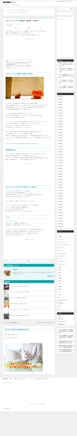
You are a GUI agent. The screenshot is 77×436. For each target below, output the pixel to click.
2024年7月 (61, 104)
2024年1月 (61, 121)
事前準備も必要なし (11, 64)
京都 (59, 269)
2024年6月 (61, 107)
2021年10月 (61, 196)
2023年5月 (61, 143)
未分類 (60, 289)
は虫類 (60, 236)
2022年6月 (61, 173)
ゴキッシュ (61, 250)
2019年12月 (61, 212)
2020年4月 (61, 201)
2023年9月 (61, 132)
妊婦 (59, 280)
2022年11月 (61, 160)
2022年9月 (61, 165)
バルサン (60, 258)
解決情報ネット (9, 2)
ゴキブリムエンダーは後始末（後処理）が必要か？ (17, 62)
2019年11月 (61, 215)
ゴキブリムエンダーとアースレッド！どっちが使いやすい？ (20, 309)
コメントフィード (62, 321)
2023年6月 (61, 140)
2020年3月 (61, 204)
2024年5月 (61, 110)
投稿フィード (61, 318)
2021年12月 (61, 190)
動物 (59, 275)
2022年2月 (61, 184)
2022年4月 (61, 179)
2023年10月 (61, 129)
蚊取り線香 (61, 303)
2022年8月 (61, 168)
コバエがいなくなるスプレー (64, 244)
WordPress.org (61, 324)
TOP (8, 378)
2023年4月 (61, 146)
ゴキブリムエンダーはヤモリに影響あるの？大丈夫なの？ (19, 315)
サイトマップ (6, 5)
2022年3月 (61, 182)
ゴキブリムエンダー (9, 25)
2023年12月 (61, 124)
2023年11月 (61, 126)
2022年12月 (61, 157)
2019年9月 (61, 220)
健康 (59, 272)
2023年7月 (61, 137)
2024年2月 (61, 118)
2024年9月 (61, 99)
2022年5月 (61, 176)
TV (59, 233)
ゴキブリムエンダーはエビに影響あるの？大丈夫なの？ (19, 286)
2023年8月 (61, 135)
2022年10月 (61, 162)
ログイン (60, 315)
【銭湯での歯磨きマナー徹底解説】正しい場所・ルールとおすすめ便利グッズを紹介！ (66, 70)
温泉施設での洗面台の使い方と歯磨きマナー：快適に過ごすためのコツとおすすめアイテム (66, 64)
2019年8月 (61, 223)
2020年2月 (61, 207)
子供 (59, 283)
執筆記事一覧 (50, 276)
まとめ (8, 67)
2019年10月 (61, 218)
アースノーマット (62, 242)
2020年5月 (61, 198)
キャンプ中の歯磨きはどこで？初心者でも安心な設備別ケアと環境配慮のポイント (66, 87)
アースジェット (62, 239)
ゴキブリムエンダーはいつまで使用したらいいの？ (18, 303)
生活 (59, 294)
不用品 (60, 267)
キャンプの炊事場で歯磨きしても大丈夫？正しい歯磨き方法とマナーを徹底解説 (66, 76)
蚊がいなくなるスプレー (63, 300)
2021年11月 (61, 193)
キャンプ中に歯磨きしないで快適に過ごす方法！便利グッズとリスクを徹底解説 (66, 82)
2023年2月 (61, 151)
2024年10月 (61, 96)
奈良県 (60, 278)
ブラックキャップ (62, 261)
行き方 (60, 305)
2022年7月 (61, 171)
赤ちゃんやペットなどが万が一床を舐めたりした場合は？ (19, 65)
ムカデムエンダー (62, 264)
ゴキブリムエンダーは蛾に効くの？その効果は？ (18, 297)
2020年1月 (61, 209)
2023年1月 (61, 154)
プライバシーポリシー (15, 5)
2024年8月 (61, 101)
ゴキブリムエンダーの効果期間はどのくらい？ (12, 322)
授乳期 (60, 286)
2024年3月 (61, 115)
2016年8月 (61, 226)
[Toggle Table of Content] (30, 61)
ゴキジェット (61, 247)
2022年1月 (61, 187)
